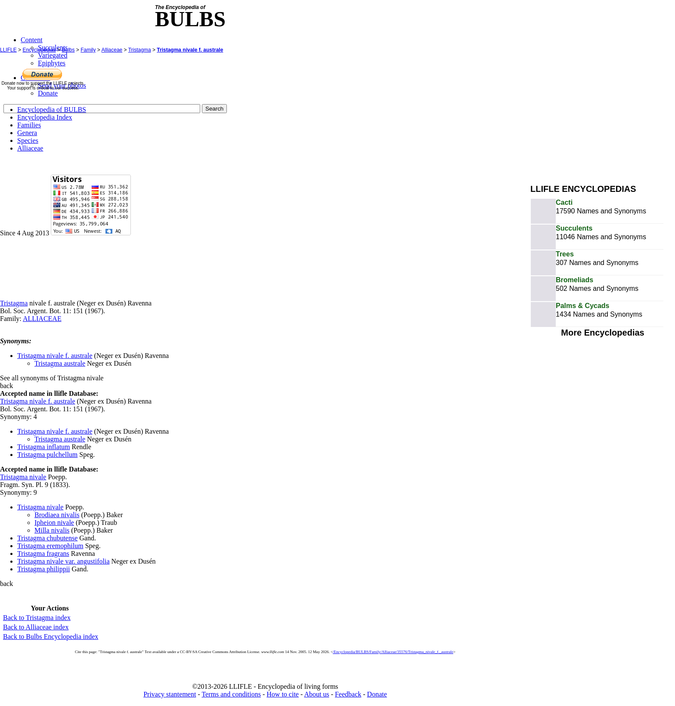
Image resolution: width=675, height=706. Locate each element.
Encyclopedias (39, 50)
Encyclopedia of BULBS (51, 109)
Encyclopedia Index (44, 117)
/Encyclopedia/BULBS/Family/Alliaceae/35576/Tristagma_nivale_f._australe (393, 652)
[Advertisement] (602, 115)
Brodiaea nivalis (56, 514)
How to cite (282, 694)
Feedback (348, 694)
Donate (377, 694)
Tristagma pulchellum (47, 454)
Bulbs (68, 50)
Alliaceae (112, 50)
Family (88, 50)
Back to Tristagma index (37, 617)
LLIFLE (8, 50)
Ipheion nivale (54, 522)
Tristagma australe (59, 363)
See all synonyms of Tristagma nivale (51, 378)
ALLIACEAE (42, 318)
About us (316, 694)
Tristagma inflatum (43, 446)
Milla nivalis (51, 530)
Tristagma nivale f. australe (190, 50)
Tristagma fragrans (43, 553)
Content (32, 39)
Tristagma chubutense (47, 538)
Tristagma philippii (43, 569)
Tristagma (139, 50)
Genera (27, 132)
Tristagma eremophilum (50, 545)
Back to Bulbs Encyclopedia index (50, 636)
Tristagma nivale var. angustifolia (63, 561)
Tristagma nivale (23, 477)
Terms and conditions (231, 694)
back (6, 385)
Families (29, 125)
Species (27, 140)
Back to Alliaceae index (35, 627)
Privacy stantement (169, 694)
